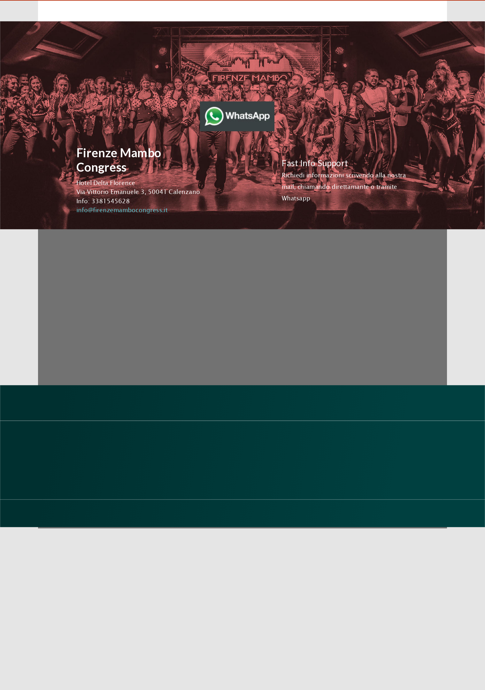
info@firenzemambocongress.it (121, 209)
